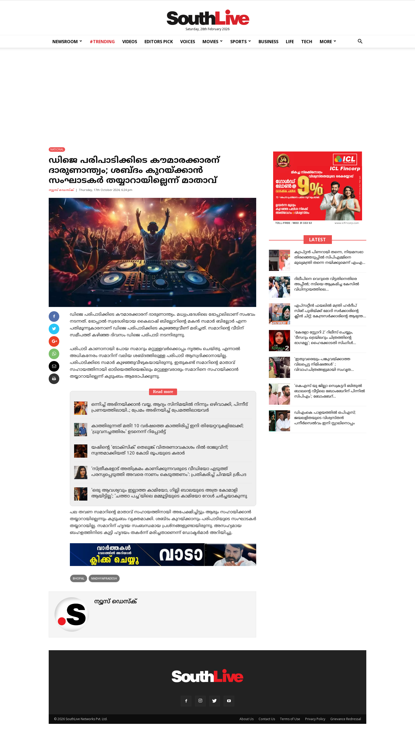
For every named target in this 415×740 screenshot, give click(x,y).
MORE (328, 41)
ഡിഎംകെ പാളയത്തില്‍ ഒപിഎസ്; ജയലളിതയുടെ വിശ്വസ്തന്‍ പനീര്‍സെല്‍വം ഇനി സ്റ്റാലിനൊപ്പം (325, 418)
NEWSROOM (67, 41)
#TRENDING (102, 41)
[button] (360, 41)
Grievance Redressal (345, 724)
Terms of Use (290, 724)
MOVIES (212, 41)
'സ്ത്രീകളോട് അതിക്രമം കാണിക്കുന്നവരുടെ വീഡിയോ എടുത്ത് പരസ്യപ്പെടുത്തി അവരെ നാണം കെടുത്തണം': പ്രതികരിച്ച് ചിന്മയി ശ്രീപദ (170, 472)
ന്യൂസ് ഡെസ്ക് (61, 190)
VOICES (187, 41)
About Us (247, 724)
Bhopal (78, 584)
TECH (306, 41)
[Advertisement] (207, 94)
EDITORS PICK (159, 41)
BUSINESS (268, 41)
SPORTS (240, 41)
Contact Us (267, 724)
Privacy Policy (315, 724)
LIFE (290, 41)
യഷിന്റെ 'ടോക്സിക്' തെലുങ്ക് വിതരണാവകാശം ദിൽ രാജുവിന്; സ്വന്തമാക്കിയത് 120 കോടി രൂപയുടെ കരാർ (161, 450)
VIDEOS (129, 41)
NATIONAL (57, 149)
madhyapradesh (104, 584)
